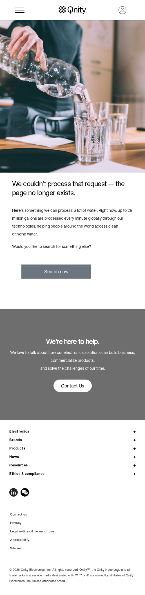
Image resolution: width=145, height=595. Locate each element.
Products (17, 448)
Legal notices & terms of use (32, 531)
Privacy (16, 523)
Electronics (19, 431)
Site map (16, 548)
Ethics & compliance (27, 473)
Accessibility (20, 539)
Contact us (18, 514)
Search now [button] (56, 271)
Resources (18, 465)
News (14, 457)
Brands (15, 440)
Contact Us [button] (72, 385)
